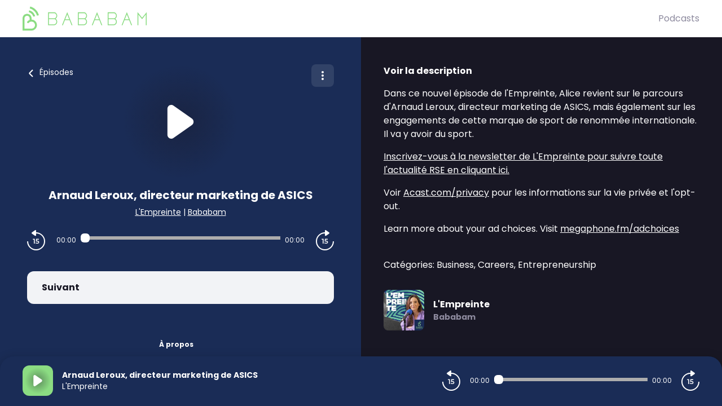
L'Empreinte (158, 212)
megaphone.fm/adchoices (619, 228)
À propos (176, 344)
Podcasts (678, 18)
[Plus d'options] (322, 75)
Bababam (207, 212)
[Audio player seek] (180, 238)
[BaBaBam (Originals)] (340, 19)
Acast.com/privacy (446, 192)
